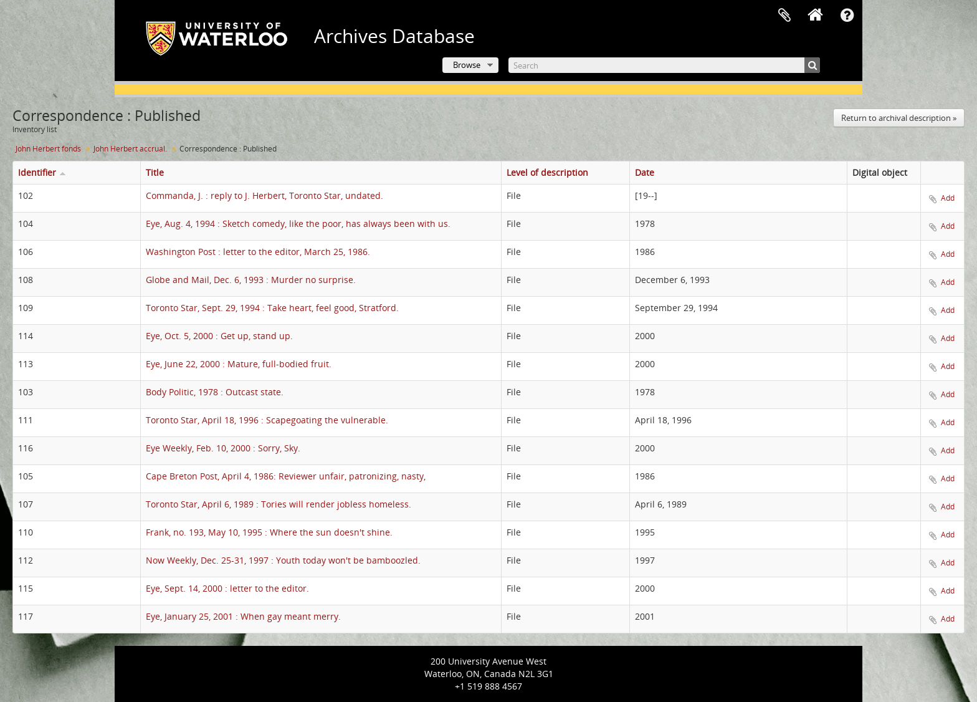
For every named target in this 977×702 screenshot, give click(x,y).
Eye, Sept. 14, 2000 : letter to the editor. (227, 588)
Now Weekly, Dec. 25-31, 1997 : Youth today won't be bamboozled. (283, 560)
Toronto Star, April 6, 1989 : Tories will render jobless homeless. (278, 504)
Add (948, 198)
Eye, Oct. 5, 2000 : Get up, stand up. (219, 336)
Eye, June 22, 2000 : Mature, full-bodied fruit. (238, 364)
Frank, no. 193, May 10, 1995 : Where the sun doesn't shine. (269, 532)
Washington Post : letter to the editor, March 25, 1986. (258, 251)
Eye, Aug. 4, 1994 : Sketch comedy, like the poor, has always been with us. (298, 223)
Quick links (846, 15)
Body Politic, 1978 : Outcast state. (215, 392)
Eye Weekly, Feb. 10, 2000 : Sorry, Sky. (223, 448)
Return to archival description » (898, 117)
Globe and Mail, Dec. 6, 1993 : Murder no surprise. (251, 280)
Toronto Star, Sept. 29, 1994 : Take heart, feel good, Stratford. (272, 308)
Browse (466, 64)
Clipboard (784, 15)
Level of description (547, 172)
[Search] (664, 65)
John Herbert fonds (48, 148)
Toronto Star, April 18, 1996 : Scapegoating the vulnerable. (267, 420)
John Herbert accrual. (130, 148)
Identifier (37, 172)
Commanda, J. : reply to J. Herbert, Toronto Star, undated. (264, 195)
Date (644, 172)
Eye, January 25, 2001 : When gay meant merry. (243, 616)
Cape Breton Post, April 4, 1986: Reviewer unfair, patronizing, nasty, (286, 476)
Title (155, 172)
